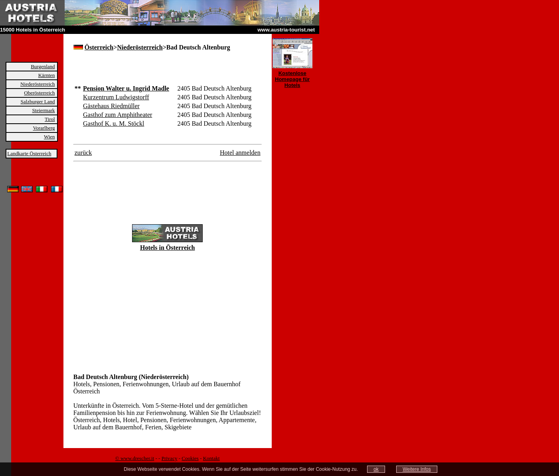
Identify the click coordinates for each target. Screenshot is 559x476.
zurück (83, 152)
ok (376, 469)
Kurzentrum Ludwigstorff (116, 97)
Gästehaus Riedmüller (111, 106)
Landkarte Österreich (29, 153)
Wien (49, 137)
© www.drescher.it (134, 458)
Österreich (99, 47)
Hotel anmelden (240, 152)
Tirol (50, 119)
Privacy (170, 458)
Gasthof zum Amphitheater (117, 114)
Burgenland (43, 66)
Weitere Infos (417, 469)
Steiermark (43, 110)
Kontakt (211, 458)
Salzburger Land (38, 102)
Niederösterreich (37, 84)
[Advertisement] (166, 72)
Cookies (190, 458)
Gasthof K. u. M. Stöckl (113, 123)
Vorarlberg (44, 128)
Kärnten (46, 75)
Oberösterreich (39, 93)
